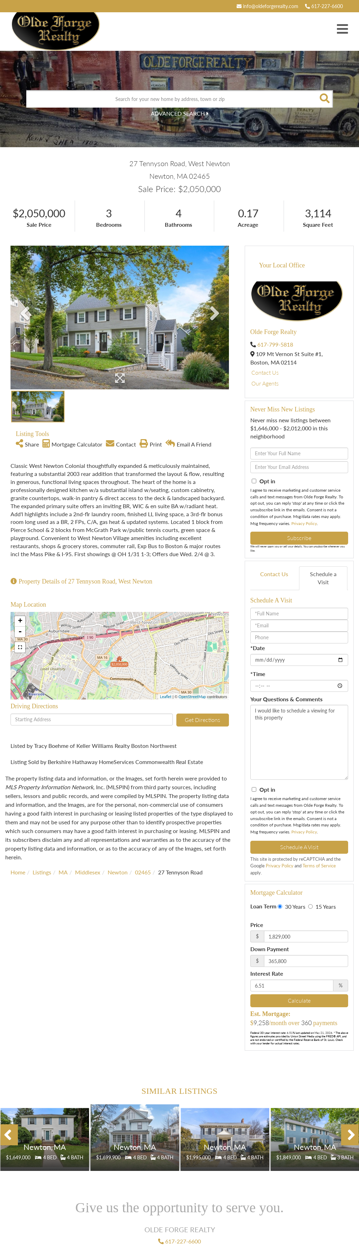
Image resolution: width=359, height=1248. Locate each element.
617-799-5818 (275, 344)
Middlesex (87, 872)
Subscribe (299, 537)
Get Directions (202, 719)
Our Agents (265, 383)
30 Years (291, 906)
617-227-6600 (324, 6)
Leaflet (165, 696)
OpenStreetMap (192, 696)
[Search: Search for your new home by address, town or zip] (171, 99)
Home (18, 872)
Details (44, 1140)
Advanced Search (178, 113)
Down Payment (269, 949)
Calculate (299, 1000)
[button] (324, 99)
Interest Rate (266, 973)
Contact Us (265, 372)
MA (63, 872)
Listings (42, 872)
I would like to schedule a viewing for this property (299, 742)
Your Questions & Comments (286, 699)
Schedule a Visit (323, 578)
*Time (257, 673)
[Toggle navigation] (342, 29)
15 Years (322, 906)
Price (256, 924)
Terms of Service (319, 865)
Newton (118, 872)
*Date (257, 648)
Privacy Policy (304, 523)
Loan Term (263, 906)
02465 (143, 872)
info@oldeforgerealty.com (267, 6)
